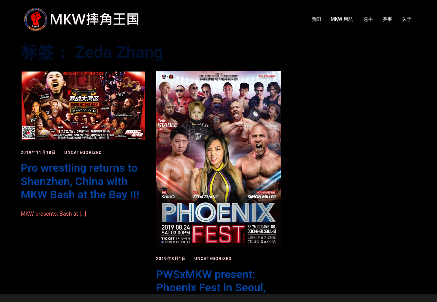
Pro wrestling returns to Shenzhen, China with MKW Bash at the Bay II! (80, 181)
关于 (407, 19)
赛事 (387, 19)
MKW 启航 (342, 19)
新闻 (316, 19)
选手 (368, 19)
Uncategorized (83, 152)
